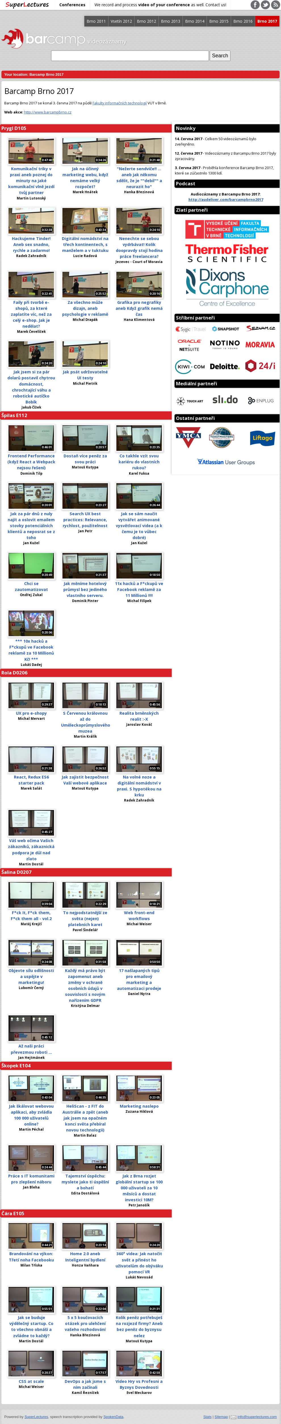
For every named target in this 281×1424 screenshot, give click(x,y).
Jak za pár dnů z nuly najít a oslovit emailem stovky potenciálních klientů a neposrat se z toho (31, 525)
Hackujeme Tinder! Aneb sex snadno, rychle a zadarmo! (31, 244)
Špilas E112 (14, 415)
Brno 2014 (194, 21)
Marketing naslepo (139, 1106)
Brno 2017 (267, 21)
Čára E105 (12, 1213)
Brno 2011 (96, 21)
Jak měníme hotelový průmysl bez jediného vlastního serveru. (85, 589)
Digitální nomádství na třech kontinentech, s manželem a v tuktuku (85, 244)
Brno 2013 (170, 21)
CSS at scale (31, 1381)
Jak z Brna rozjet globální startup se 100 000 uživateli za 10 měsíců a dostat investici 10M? (139, 1187)
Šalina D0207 (16, 872)
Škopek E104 (16, 1065)
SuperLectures (36, 1417)
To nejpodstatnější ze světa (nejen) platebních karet (85, 918)
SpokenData (113, 1417)
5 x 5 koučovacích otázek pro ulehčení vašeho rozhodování (85, 1323)
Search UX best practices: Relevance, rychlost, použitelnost (85, 519)
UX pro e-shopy (31, 713)
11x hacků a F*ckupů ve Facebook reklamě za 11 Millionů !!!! (139, 589)
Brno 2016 (243, 21)
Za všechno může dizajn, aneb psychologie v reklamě (85, 308)
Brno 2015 (218, 21)
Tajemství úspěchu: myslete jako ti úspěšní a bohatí (85, 1181)
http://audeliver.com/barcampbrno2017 (225, 199)
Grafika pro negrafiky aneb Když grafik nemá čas (139, 308)
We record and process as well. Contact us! (160, 4)
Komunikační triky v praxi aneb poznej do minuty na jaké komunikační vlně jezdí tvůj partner (31, 180)
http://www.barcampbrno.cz (48, 112)
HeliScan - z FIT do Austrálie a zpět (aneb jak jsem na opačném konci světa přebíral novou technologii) (85, 1118)
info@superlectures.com (257, 1417)
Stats (207, 1417)
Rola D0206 (14, 672)
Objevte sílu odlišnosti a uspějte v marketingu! (31, 976)
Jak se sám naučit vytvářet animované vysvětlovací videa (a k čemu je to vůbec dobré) (139, 525)
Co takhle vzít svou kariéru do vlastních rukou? (139, 461)
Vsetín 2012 (121, 21)
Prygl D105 (13, 128)
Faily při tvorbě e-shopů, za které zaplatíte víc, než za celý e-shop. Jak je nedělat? (31, 314)
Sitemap (221, 1417)
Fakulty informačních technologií (120, 103)
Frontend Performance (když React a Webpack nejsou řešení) (31, 461)
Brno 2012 (146, 21)
